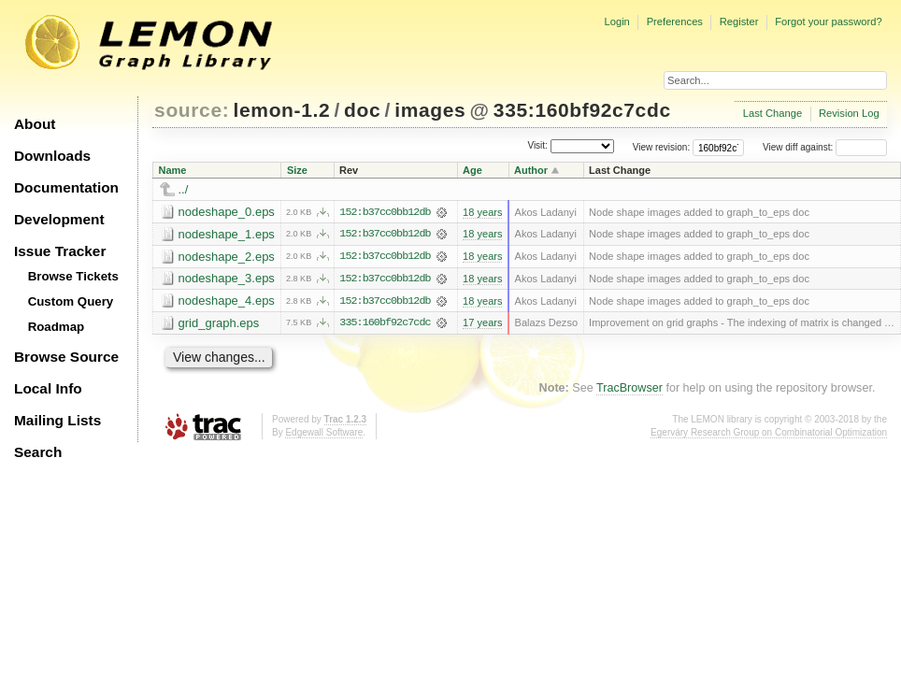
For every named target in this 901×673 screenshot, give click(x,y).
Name (173, 170)
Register (739, 21)
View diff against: (825, 147)
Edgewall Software (324, 433)
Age (472, 170)
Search (38, 452)
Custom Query (71, 301)
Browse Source (66, 357)
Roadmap (56, 327)
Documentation (66, 187)
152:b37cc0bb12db (384, 212)
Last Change (772, 113)
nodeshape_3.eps (227, 279)
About (34, 124)
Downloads (52, 156)
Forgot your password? (828, 21)
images (429, 110)
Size (297, 170)
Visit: (537, 146)
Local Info (48, 388)
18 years (482, 212)
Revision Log (849, 113)
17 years (482, 324)
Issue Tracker (60, 251)
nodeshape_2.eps (227, 257)
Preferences (675, 21)
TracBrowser (629, 388)
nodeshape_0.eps (227, 212)
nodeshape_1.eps (227, 234)
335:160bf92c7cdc (582, 110)
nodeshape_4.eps (227, 301)
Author (531, 170)
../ (184, 189)
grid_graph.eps (219, 324)
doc (362, 110)
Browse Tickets (73, 276)
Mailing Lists (57, 420)
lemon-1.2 (282, 110)
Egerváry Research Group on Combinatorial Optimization (769, 433)
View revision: (662, 147)
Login (616, 21)
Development (59, 219)
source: (191, 110)
